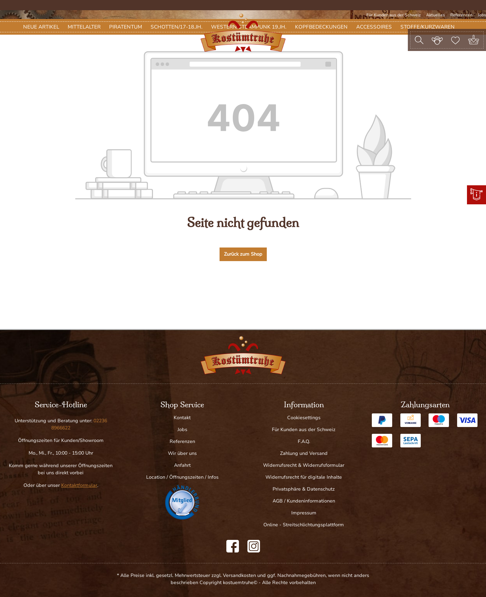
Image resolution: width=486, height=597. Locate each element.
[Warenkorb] (473, 40)
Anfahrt (182, 465)
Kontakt (182, 417)
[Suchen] (419, 40)
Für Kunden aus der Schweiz (393, 15)
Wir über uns (182, 453)
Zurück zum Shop (243, 294)
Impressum (303, 513)
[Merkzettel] (455, 39)
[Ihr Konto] (437, 39)
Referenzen (461, 15)
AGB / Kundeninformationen (304, 501)
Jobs (482, 15)
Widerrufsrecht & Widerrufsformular (303, 465)
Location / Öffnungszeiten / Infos (182, 477)
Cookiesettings (303, 417)
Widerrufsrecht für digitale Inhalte (303, 477)
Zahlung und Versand (304, 453)
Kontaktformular (79, 485)
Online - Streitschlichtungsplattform (303, 525)
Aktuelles (435, 15)
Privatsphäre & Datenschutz (304, 489)
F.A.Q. (304, 441)
